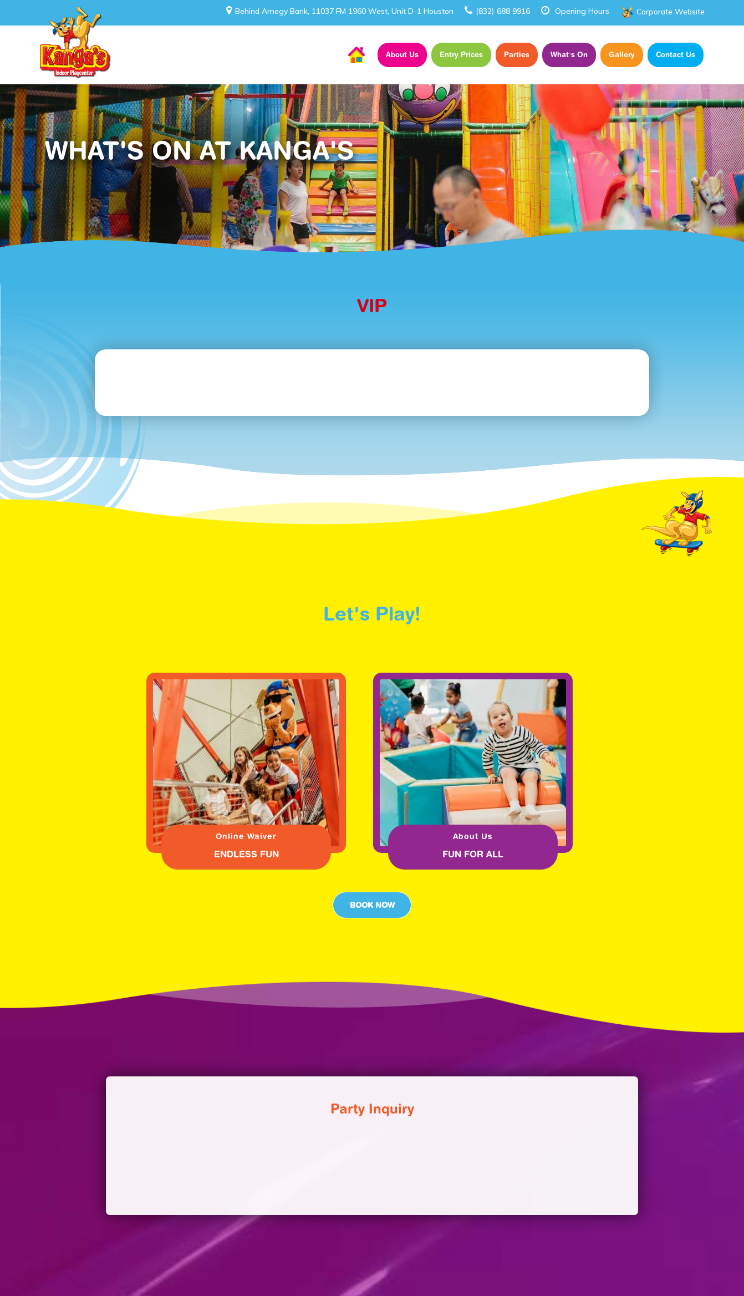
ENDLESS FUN (246, 854)
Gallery (622, 54)
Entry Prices (461, 54)
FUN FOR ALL (472, 854)
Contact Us (675, 54)
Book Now (372, 905)
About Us (402, 54)
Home (356, 55)
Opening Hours (582, 11)
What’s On (569, 54)
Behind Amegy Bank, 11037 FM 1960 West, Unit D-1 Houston (339, 11)
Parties (516, 54)
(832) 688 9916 (497, 11)
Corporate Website (670, 12)
